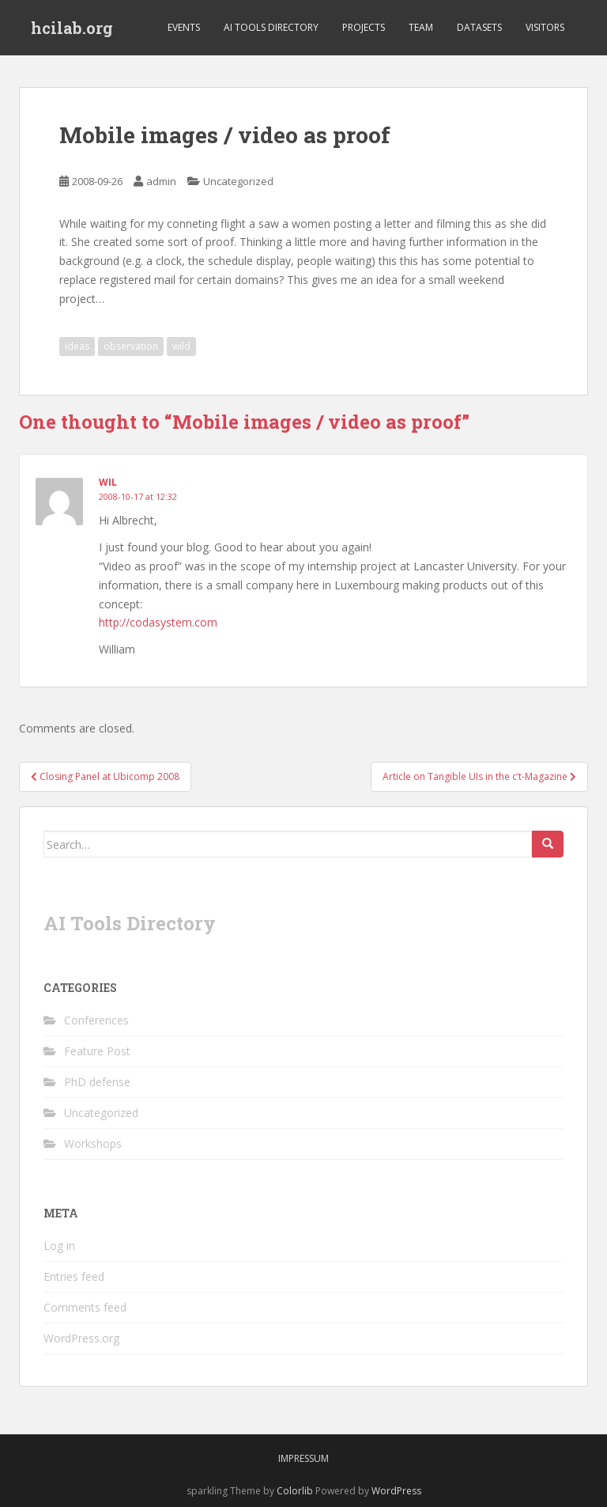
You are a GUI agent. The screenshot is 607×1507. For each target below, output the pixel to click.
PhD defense (97, 1081)
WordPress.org (81, 1338)
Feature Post (97, 1050)
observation (131, 346)
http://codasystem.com (158, 622)
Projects (363, 27)
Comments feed (84, 1307)
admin (161, 181)
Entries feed (73, 1276)
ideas (77, 346)
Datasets (479, 27)
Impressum (303, 1458)
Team (421, 27)
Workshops (93, 1143)
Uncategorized (238, 181)
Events (184, 27)
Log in (59, 1245)
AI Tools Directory (271, 27)
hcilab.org (72, 27)
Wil (108, 482)
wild (181, 346)
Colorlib (295, 1491)
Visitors (545, 27)
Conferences (96, 1020)
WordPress (396, 1491)
